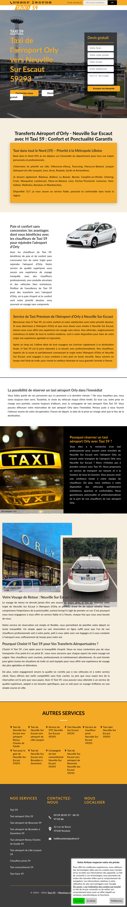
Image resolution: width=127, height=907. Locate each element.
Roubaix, (61, 170)
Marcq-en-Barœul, (94, 166)
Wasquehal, (27, 180)
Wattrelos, (28, 184)
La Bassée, (65, 176)
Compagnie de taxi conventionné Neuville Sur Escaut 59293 (55, 758)
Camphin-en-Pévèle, (92, 176)
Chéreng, (109, 176)
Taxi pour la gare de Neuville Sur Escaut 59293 (19, 757)
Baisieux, (44, 176)
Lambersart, (41, 180)
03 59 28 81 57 (62, 814)
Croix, (17, 180)
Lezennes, (102, 180)
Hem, (111, 180)
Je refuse (91, 900)
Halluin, (17, 184)
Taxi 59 (14, 809)
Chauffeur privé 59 (20, 860)
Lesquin (109, 166)
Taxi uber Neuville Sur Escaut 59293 (109, 731)
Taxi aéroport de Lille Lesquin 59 (26, 852)
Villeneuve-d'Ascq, (61, 166)
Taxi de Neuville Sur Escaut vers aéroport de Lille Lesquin (37, 733)
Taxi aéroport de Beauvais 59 (26, 822)
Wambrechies (53, 184)
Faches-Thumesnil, (85, 180)
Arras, (52, 170)
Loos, (71, 180)
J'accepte (78, 900)
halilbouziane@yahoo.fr (66, 838)
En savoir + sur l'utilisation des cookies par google (97, 886)
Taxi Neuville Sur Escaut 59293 (74, 730)
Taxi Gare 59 (17, 873)
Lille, (47, 166)
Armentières (82, 170)
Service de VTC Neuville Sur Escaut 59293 (55, 731)
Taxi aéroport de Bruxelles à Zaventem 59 (25, 831)
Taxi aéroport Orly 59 (21, 816)
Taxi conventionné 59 (21, 867)
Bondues (38, 184)
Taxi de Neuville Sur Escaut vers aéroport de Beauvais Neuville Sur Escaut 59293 (73, 761)
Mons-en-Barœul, (58, 180)
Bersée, (76, 176)
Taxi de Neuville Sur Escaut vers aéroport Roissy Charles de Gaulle (19, 736)
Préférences (116, 900)
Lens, (45, 170)
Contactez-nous (24, 93)
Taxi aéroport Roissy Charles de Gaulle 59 (25, 841)
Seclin (69, 170)
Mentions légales (67, 892)
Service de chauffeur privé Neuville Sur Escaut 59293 (91, 734)
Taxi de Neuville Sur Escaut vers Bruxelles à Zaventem (37, 757)
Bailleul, (54, 176)
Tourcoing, (78, 166)
